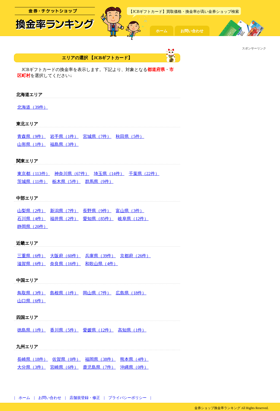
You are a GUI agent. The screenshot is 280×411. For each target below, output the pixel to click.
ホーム (161, 31)
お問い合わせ (191, 31)
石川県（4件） (31, 218)
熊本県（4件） (134, 359)
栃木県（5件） (66, 181)
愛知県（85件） (98, 218)
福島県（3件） (64, 144)
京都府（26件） (135, 255)
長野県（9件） (97, 210)
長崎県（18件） (32, 359)
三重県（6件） (31, 255)
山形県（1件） (31, 144)
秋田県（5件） (130, 136)
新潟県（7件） (64, 210)
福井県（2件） (64, 218)
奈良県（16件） (65, 263)
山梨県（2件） (31, 210)
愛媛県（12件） (98, 330)
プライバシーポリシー (127, 398)
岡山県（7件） (97, 293)
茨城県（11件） (32, 181)
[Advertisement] (225, 90)
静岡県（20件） (32, 226)
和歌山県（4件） (101, 263)
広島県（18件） (131, 293)
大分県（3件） (31, 367)
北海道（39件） (32, 107)
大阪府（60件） (65, 255)
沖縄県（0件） (134, 367)
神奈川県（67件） (71, 173)
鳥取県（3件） (31, 293)
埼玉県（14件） (109, 173)
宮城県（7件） (97, 136)
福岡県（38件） (100, 359)
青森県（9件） (31, 136)
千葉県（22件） (144, 173)
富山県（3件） (130, 210)
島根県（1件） (64, 293)
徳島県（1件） (31, 330)
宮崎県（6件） (64, 367)
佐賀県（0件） (66, 359)
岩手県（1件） (64, 136)
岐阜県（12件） (133, 218)
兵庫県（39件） (100, 255)
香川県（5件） (64, 330)
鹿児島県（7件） (99, 367)
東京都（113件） (33, 173)
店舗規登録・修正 (84, 398)
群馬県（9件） (99, 181)
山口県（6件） (31, 300)
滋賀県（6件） (31, 263)
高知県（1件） (132, 330)
